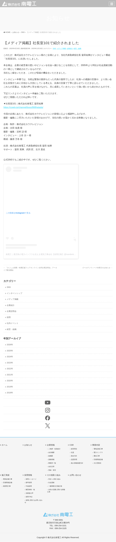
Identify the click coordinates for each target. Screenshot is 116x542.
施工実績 (5, 475)
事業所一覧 (52, 463)
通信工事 (97, 456)
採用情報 (28, 475)
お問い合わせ (75, 475)
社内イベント (12, 323)
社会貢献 (51, 482)
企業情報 (51, 445)
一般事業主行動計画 (55, 486)
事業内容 (96, 445)
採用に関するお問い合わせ (33, 501)
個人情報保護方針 (77, 463)
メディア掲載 (61, 48)
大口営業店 (97, 463)
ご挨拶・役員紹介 (54, 449)
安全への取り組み (54, 479)
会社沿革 (51, 466)
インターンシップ (14, 293)
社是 (72, 452)
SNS (54, 48)
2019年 (10, 387)
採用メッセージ (31, 479)
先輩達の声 (29, 493)
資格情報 (51, 459)
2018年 (10, 393)
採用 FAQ (29, 497)
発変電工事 (7, 486)
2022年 (10, 369)
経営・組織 (77, 48)
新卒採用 (29, 482)
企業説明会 (11, 311)
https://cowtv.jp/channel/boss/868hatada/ (23, 107)
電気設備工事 (98, 449)
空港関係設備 (98, 459)
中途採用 (29, 486)
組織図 (50, 456)
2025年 (10, 351)
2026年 (10, 345)
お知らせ (28, 445)
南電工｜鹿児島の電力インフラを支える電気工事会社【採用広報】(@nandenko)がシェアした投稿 (48, 254)
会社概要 (51, 452)
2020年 (10, 381)
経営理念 (74, 449)
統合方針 (74, 456)
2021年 (10, 375)
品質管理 (74, 459)
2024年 (10, 357)
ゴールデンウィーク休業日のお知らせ (97, 268)
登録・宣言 (52, 470)
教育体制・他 (30, 489)
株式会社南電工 (54, 537)
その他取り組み (53, 475)
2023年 (10, 363)
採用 (9, 317)
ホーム (4, 445)
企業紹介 (70, 48)
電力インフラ (98, 452)
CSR (72, 445)
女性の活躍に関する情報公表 (56, 491)
